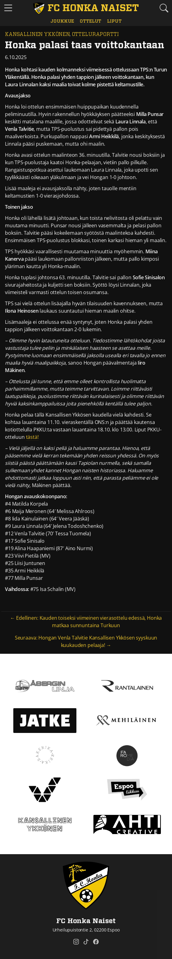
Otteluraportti (95, 34)
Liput (114, 21)
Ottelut (90, 21)
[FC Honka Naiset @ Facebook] (96, 942)
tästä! (32, 437)
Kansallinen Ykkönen (37, 34)
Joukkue (62, 21)
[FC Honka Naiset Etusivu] (86, 8)
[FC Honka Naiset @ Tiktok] (86, 942)
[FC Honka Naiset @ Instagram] (76, 942)
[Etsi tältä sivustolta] (164, 8)
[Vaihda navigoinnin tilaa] (8, 8)
